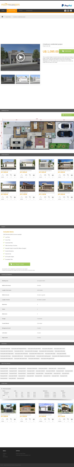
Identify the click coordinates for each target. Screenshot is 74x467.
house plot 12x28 (13, 371)
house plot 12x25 (4, 371)
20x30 (34, 395)
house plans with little (61, 353)
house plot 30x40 (48, 373)
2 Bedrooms (46, 393)
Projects (4, 453)
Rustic (63, 393)
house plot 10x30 (22, 368)
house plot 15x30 (4, 373)
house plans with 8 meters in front (36, 353)
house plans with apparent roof (47, 358)
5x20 (15, 392)
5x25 (15, 393)
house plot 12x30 (22, 371)
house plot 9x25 (20, 378)
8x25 (21, 395)
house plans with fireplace (34, 358)
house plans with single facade (7, 353)
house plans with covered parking (46, 351)
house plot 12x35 (30, 371)
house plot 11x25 (52, 368)
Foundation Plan (9, 259)
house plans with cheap (5, 356)
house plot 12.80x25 (50, 371)
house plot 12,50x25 (40, 371)
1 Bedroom (46, 392)
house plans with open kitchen (34, 348)
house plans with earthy (60, 351)
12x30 (28, 396)
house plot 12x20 (61, 368)
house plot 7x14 (47, 375)
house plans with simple (50, 353)
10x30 (28, 393)
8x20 (21, 393)
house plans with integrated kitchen (19, 348)
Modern (63, 392)
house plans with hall (19, 351)
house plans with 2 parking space (44, 356)
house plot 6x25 (38, 375)
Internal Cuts (8, 253)
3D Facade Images (9, 256)
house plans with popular (30, 356)
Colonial (63, 396)
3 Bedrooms (46, 395)
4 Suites (54, 396)
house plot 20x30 (30, 373)
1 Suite (54, 392)
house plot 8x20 (4, 378)
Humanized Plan (9, 242)
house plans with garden (47, 348)
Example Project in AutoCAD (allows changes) (15, 248)
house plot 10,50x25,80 (32, 368)
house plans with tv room (59, 348)
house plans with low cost (17, 356)
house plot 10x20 (4, 368)
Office (4, 455)
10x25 (28, 392)
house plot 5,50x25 (13, 375)
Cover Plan (7, 240)
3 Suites (54, 395)
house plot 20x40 (39, 373)
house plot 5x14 (57, 373)
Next (40, 57)
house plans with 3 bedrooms (7, 351)
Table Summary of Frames (11, 245)
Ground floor (6, 392)
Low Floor (7, 237)
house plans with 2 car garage (31, 351)
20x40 (34, 396)
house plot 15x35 (13, 373)
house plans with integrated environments (61, 356)
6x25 (15, 395)
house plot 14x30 (68, 371)
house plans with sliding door (7, 358)
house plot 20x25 (22, 373)
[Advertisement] (37, 31)
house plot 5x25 (4, 375)
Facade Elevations (9, 251)
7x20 (15, 396)
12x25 (28, 395)
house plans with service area (20, 358)
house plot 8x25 (12, 378)
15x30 (34, 393)
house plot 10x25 (13, 368)
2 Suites (54, 393)
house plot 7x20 (55, 375)
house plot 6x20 (30, 375)
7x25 (21, 392)
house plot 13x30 (60, 371)
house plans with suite (5, 348)
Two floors (5, 393)
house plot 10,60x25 (43, 368)
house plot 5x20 (65, 373)
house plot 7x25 (63, 375)
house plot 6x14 (22, 375)
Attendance (5, 456)
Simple (63, 395)
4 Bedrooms (46, 396)
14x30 (34, 392)
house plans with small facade (21, 353)
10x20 (21, 396)
